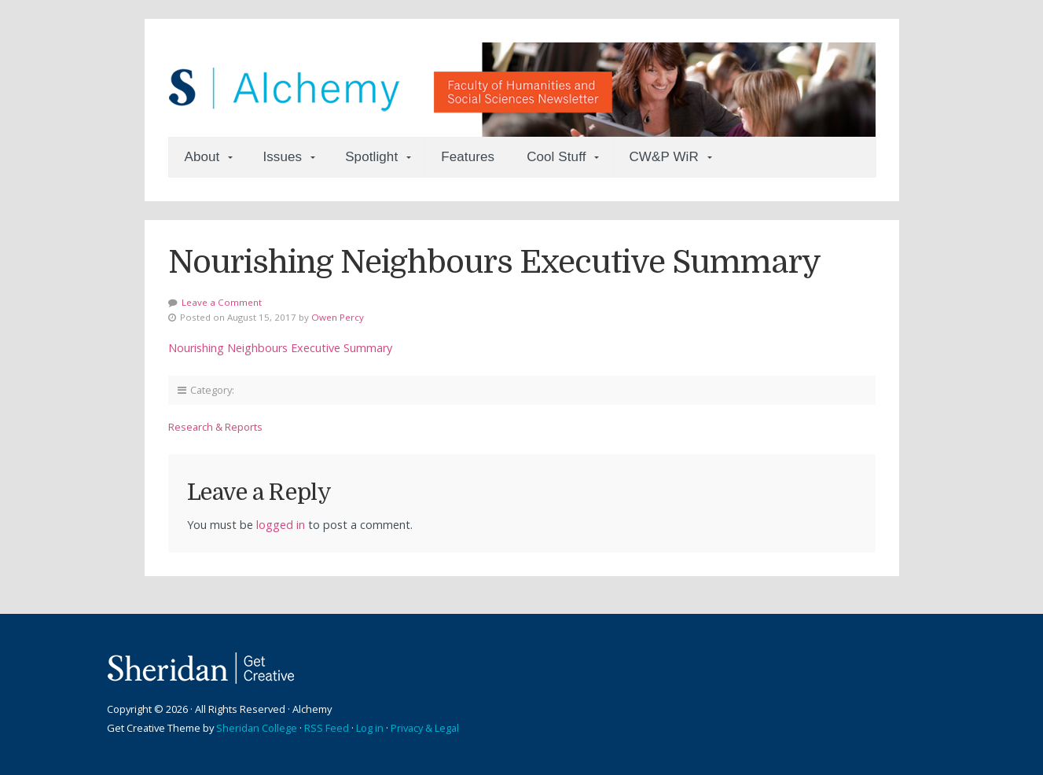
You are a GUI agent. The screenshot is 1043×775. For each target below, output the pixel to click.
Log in (370, 728)
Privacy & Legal (425, 728)
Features (467, 156)
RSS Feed (326, 728)
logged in (280, 524)
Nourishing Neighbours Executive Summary (280, 347)
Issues (282, 156)
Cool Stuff (556, 156)
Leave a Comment (222, 302)
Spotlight (371, 156)
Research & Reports (215, 427)
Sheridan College (256, 728)
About (202, 156)
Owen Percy (337, 317)
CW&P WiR (663, 156)
